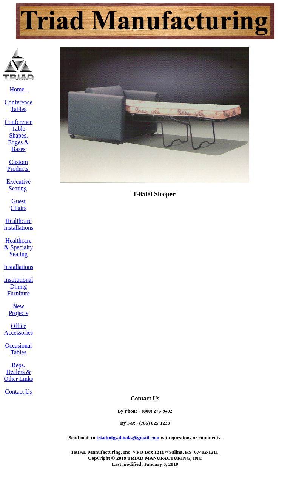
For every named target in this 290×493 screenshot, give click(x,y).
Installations (18, 267)
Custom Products (18, 165)
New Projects (18, 309)
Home (18, 89)
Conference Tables (18, 105)
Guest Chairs (18, 204)
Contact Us (18, 391)
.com (127, 437)
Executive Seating (18, 185)
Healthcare (18, 240)
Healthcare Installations (18, 224)
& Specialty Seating (18, 250)
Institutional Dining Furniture (18, 287)
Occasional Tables (18, 348)
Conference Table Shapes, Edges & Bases (18, 135)
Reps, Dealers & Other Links (18, 372)
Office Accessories (18, 329)
